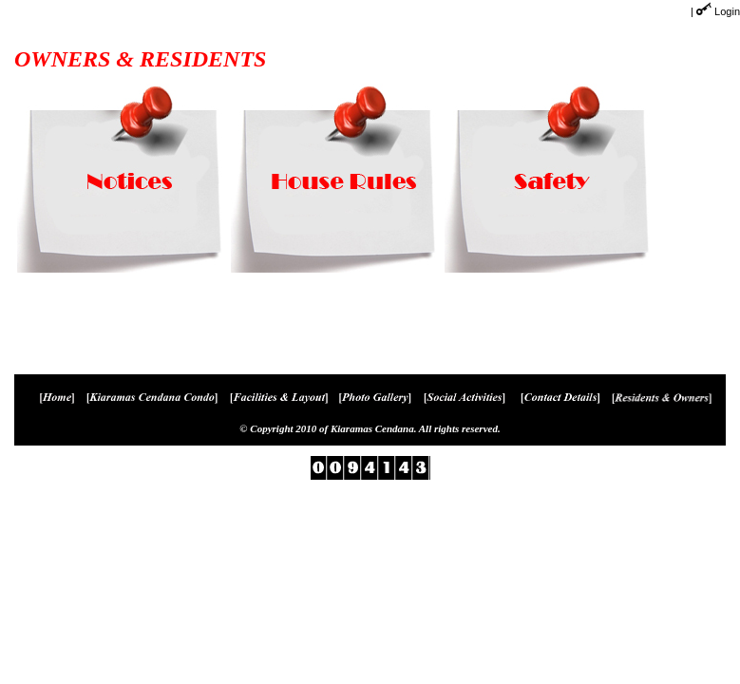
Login (727, 11)
